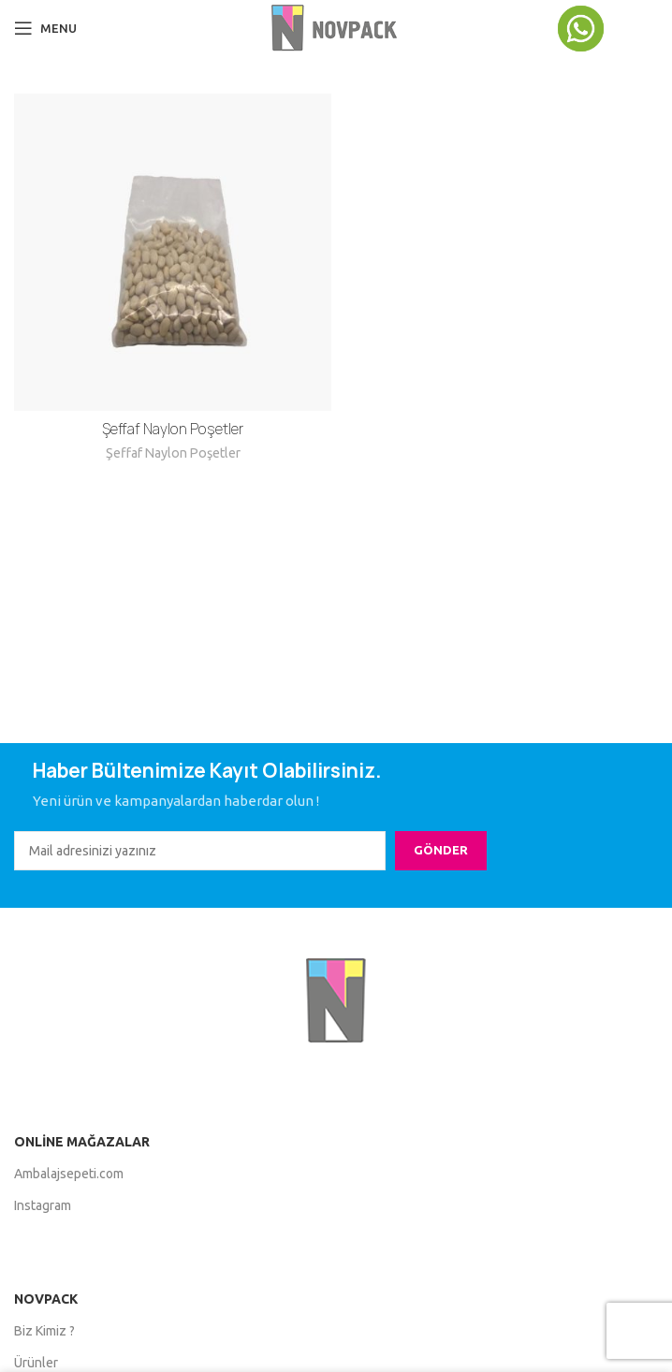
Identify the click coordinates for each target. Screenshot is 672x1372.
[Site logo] (335, 27)
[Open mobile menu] (45, 28)
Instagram (42, 1205)
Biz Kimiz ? (44, 1330)
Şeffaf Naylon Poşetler (172, 429)
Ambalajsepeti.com (69, 1173)
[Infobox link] (606, 28)
